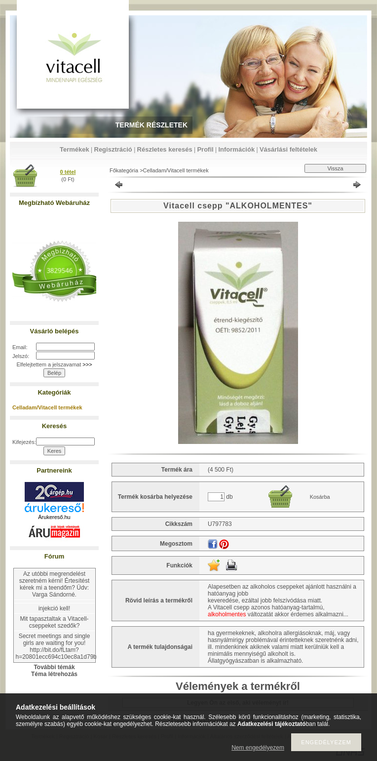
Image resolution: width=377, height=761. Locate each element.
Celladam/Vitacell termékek (47, 407)
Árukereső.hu (54, 517)
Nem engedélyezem (257, 747)
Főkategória (124, 170)
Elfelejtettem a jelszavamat (54, 364)
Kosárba (320, 497)
